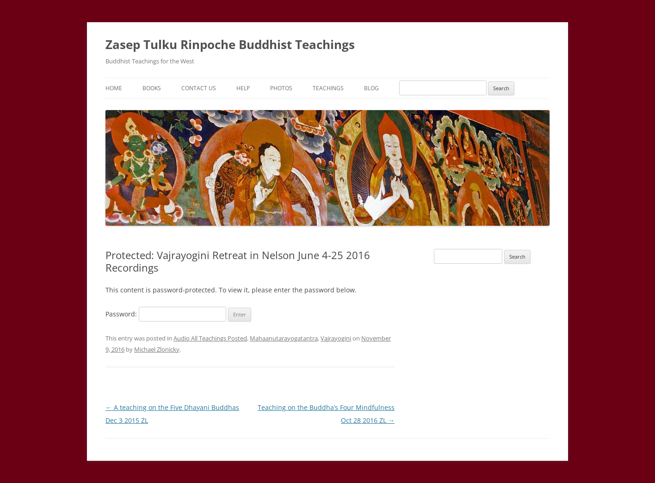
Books (151, 88)
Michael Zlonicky (156, 349)
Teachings (328, 88)
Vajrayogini (336, 338)
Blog (371, 88)
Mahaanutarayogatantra (284, 338)
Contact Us (198, 88)
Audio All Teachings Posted (210, 338)
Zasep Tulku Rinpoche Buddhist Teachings (230, 44)
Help (243, 88)
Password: (165, 314)
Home (113, 88)
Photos (281, 88)
